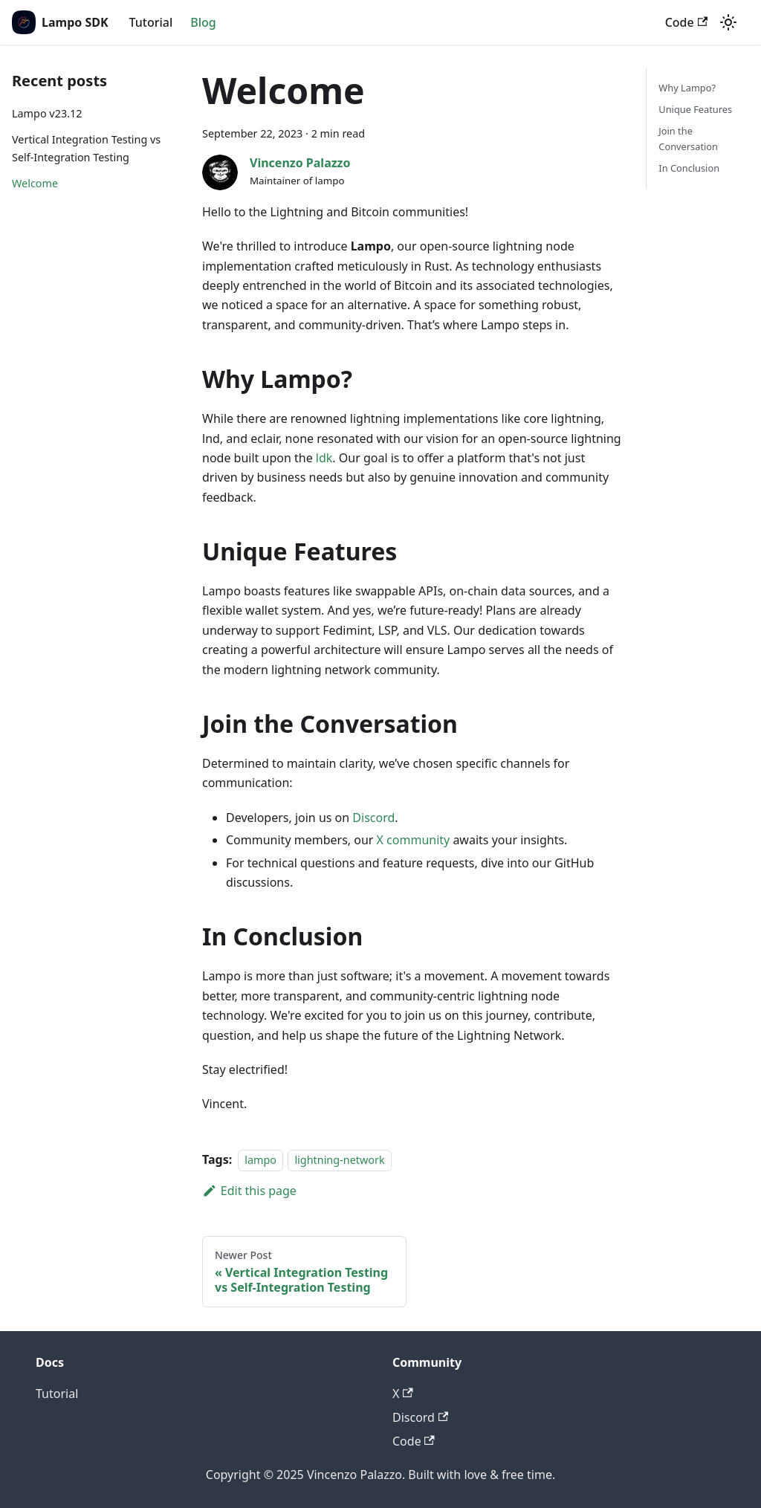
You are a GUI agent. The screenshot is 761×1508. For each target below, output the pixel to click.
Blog (203, 22)
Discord (373, 817)
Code (686, 22)
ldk (324, 458)
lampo (260, 1160)
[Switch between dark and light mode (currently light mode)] (728, 22)
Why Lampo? (687, 87)
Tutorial (151, 22)
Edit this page (249, 1190)
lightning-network (339, 1160)
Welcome (35, 183)
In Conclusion (688, 168)
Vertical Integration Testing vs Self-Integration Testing (86, 148)
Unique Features (695, 109)
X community (413, 840)
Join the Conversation (688, 138)
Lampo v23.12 (47, 113)
